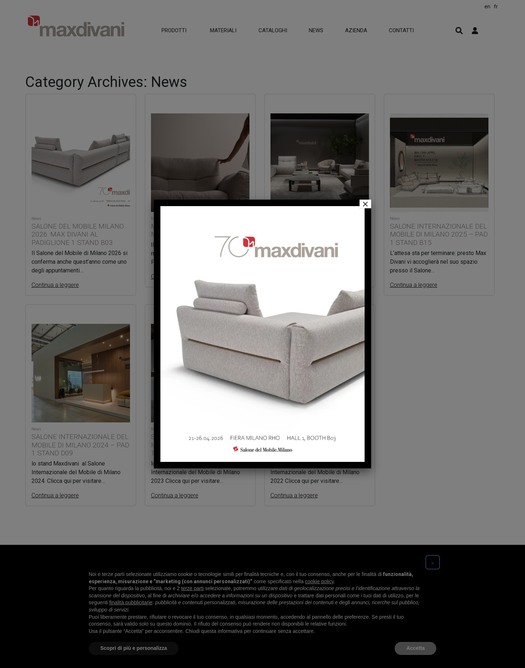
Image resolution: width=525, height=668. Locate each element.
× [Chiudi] (365, 204)
